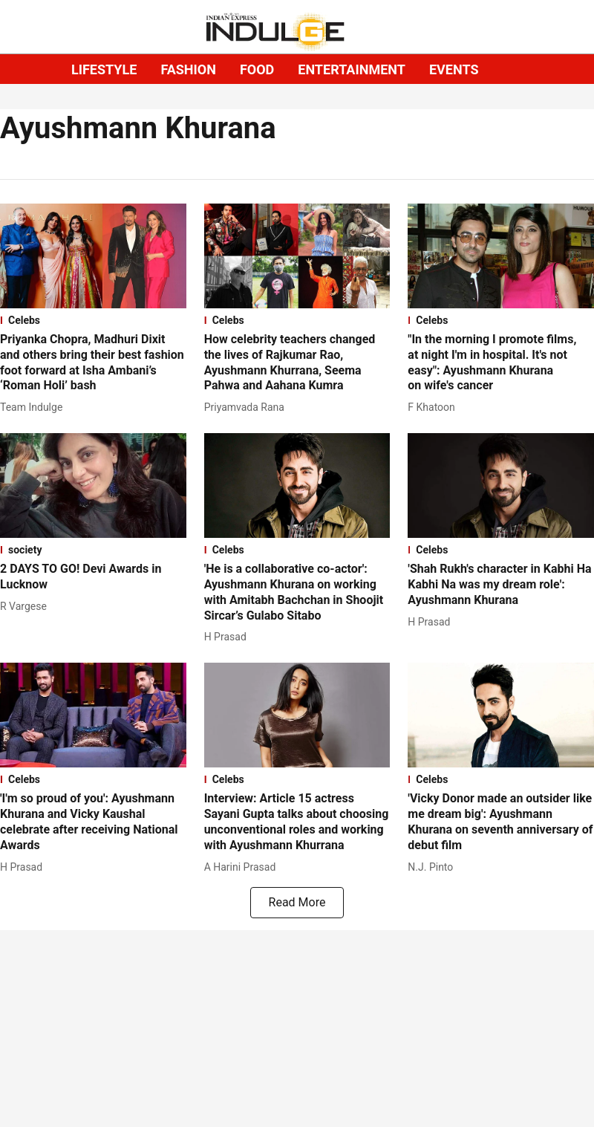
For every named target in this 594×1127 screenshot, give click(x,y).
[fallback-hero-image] (93, 256)
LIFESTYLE (104, 69)
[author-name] (34, 407)
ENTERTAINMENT (351, 69)
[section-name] (93, 320)
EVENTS (454, 69)
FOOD (257, 69)
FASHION (188, 69)
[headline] (93, 363)
